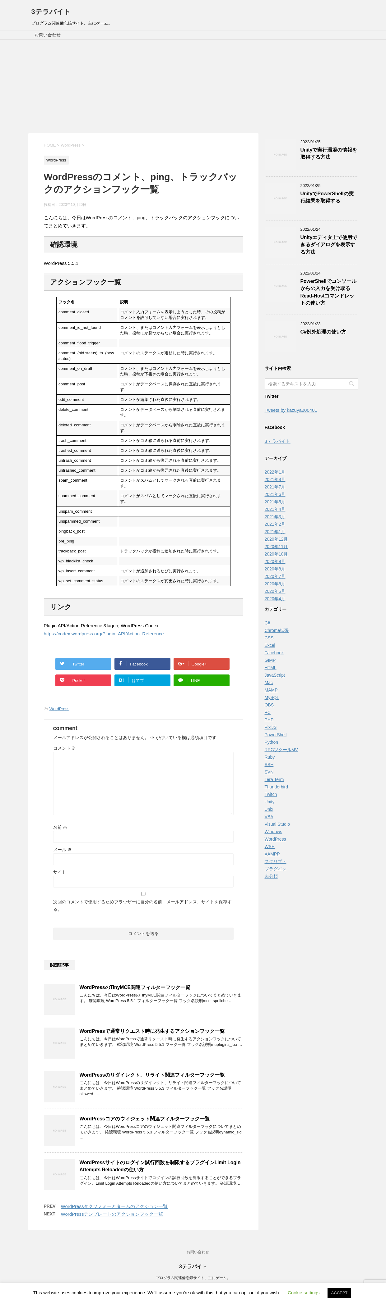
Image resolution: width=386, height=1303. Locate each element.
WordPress (59, 708)
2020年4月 (275, 598)
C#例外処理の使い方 (323, 331)
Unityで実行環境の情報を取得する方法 (328, 153)
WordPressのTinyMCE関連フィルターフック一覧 (135, 987)
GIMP (270, 660)
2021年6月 (275, 494)
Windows (273, 831)
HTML (271, 667)
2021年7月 (275, 486)
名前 (60, 827)
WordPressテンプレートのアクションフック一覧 (112, 1214)
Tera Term (274, 779)
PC (268, 712)
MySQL (272, 697)
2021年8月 (275, 479)
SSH (269, 764)
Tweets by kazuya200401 (291, 410)
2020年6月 (275, 583)
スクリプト (275, 861)
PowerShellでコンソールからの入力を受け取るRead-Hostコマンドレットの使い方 (328, 292)
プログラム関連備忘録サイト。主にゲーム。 (193, 1278)
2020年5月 (275, 591)
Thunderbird (276, 786)
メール (62, 849)
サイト (59, 871)
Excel (270, 645)
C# (267, 622)
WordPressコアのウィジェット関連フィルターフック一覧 (145, 1118)
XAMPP (272, 853)
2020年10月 (276, 554)
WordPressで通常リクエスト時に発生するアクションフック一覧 (152, 1031)
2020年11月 (276, 546)
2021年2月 (275, 524)
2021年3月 (275, 516)
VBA (269, 816)
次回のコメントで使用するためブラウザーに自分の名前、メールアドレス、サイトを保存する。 (142, 905)
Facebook (274, 652)
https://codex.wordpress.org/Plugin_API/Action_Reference (104, 633)
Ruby (270, 757)
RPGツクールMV (281, 749)
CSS (269, 637)
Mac (269, 682)
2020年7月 (275, 576)
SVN (269, 772)
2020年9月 (275, 561)
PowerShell (276, 734)
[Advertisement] (193, 86)
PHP (269, 719)
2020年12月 (276, 539)
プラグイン (275, 868)
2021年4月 (275, 509)
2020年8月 (275, 568)
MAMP (271, 690)
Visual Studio (277, 824)
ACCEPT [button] (339, 1293)
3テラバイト (51, 12)
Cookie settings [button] (304, 1292)
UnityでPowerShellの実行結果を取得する (327, 197)
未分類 (271, 876)
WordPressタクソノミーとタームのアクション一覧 (114, 1206)
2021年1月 (275, 531)
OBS (269, 704)
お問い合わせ (48, 34)
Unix (269, 809)
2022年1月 (275, 472)
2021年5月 (275, 501)
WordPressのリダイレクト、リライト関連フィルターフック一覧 (152, 1075)
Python (271, 742)
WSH (270, 846)
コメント (64, 748)
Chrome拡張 (277, 630)
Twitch (271, 794)
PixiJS (271, 727)
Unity (270, 801)
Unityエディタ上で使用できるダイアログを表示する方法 (328, 245)
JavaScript (275, 675)
